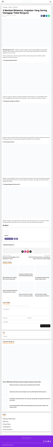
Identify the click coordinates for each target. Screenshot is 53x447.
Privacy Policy (6, 424)
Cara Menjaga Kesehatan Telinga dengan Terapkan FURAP (42, 278)
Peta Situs (5, 421)
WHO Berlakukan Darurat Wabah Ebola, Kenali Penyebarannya (10, 278)
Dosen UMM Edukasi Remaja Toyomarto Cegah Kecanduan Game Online (22, 382)
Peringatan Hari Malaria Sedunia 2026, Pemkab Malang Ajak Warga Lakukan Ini (26, 275)
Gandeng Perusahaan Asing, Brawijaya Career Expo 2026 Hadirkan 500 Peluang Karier (28, 391)
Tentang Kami (7, 427)
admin (6, 235)
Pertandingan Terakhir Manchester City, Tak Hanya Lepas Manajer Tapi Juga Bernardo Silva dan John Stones (30, 399)
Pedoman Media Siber (9, 419)
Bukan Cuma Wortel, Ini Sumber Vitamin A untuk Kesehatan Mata (26, 295)
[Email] (15, 239)
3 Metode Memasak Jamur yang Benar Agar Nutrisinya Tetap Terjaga (38, 257)
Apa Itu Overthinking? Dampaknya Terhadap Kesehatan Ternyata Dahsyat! (10, 291)
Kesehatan (4, 16)
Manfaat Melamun (8, 245)
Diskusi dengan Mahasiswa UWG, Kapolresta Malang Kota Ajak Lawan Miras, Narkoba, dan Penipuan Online (29, 406)
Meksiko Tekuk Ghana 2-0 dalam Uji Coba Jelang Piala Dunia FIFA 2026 (25, 384)
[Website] (17, 239)
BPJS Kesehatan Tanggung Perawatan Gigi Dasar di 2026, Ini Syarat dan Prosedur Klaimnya (42, 295)
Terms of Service (7, 429)
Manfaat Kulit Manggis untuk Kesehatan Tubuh (14, 257)
